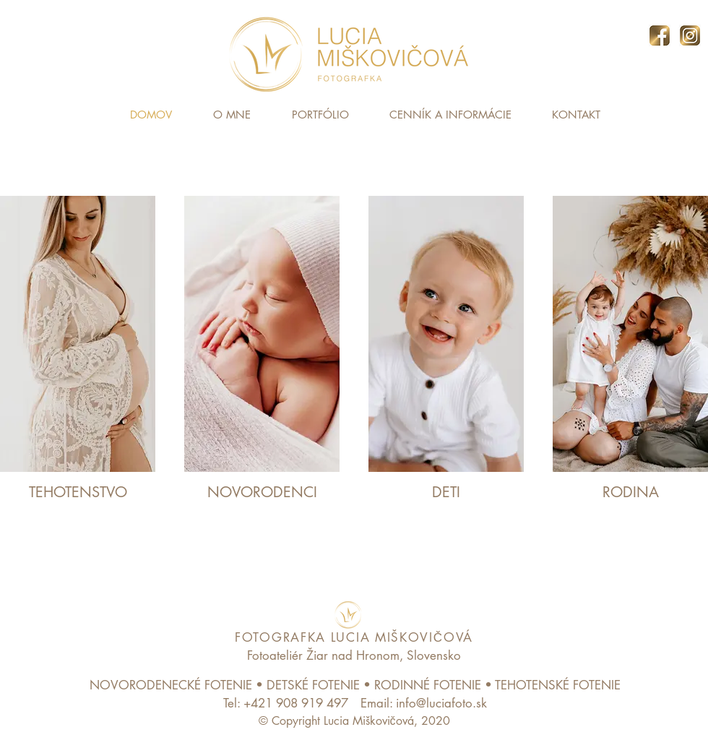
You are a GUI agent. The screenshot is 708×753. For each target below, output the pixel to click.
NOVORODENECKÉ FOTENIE (171, 685)
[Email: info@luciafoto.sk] (423, 703)
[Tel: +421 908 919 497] (285, 703)
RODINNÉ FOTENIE (427, 685)
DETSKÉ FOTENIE (313, 685)
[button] (320, 115)
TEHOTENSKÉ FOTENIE (558, 685)
